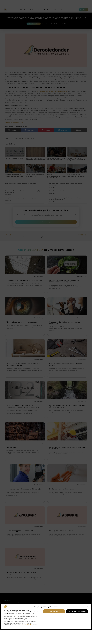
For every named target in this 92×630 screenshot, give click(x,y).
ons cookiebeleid (26, 624)
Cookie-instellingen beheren (77, 611)
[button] (87, 607)
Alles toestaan (54, 611)
